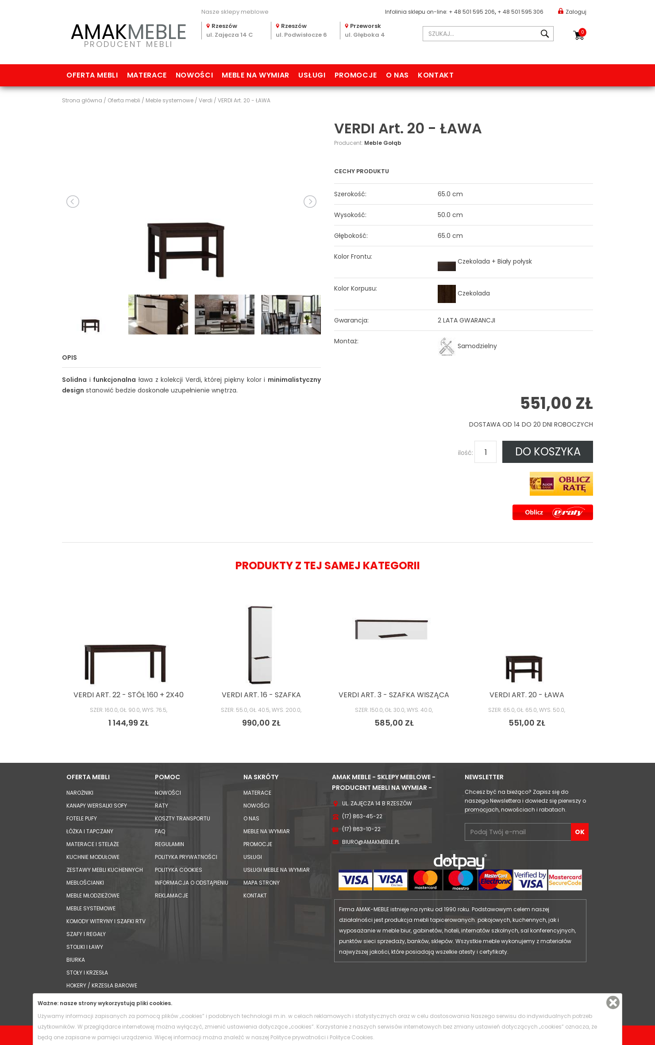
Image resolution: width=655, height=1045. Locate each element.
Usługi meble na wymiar (276, 870)
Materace (147, 75)
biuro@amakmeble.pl (371, 842)
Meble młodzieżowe (92, 895)
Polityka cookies (178, 870)
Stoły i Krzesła (87, 972)
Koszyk (582, 32)
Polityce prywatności (298, 1037)
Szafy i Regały (86, 934)
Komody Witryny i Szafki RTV (106, 921)
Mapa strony (261, 882)
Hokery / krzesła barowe (101, 985)
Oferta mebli (92, 75)
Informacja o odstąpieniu (191, 882)
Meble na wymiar (255, 75)
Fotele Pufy (81, 818)
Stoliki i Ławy (84, 947)
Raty (161, 805)
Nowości (194, 75)
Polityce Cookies (351, 1037)
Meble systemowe (91, 908)
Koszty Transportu (182, 818)
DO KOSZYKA (548, 451)
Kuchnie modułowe (92, 857)
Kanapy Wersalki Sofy (96, 805)
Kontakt (436, 75)
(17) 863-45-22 (362, 816)
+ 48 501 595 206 (472, 12)
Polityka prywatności (186, 857)
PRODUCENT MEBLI (128, 34)
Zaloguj (572, 11)
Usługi (312, 75)
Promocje (356, 75)
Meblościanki (85, 882)
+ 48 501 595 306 (520, 12)
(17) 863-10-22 (361, 829)
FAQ (160, 831)
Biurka (75, 959)
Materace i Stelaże (92, 844)
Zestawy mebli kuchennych (104, 870)
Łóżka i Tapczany (89, 831)
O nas (397, 75)
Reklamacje (171, 895)
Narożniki (79, 792)
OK (580, 831)
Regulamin (169, 844)
